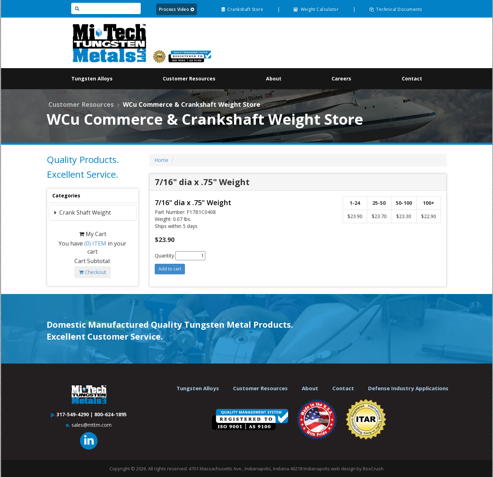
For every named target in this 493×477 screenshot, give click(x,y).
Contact (343, 388)
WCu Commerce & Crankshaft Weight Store (191, 104)
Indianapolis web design (329, 468)
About (310, 388)
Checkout (92, 272)
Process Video (176, 9)
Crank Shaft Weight (84, 212)
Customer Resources (81, 104)
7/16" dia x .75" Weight (193, 202)
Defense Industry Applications (408, 388)
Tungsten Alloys (197, 388)
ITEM (95, 243)
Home (161, 160)
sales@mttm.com (92, 425)
